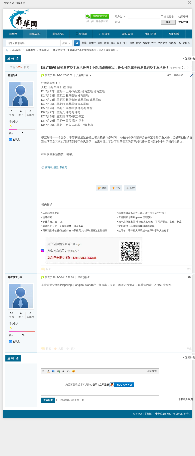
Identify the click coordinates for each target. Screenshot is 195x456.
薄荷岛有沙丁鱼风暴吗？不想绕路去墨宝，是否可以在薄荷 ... (85, 50)
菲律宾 (63, 167)
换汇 (125, 42)
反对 (73, 348)
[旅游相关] (48, 67)
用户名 (118, 16)
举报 (189, 269)
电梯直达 (178, 75)
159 (23, 335)
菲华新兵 (14, 121)
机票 (132, 42)
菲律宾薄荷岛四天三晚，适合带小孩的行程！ (142, 213)
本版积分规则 (185, 399)
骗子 (119, 42)
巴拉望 (146, 42)
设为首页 (9, 2)
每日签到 (150, 33)
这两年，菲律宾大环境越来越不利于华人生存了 (143, 230)
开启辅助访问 (186, 3)
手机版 (148, 413)
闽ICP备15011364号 (178, 413)
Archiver (137, 413)
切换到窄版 (189, 3)
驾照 (100, 42)
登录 (95, 384)
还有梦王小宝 (15, 277)
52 (11, 313)
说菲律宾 (47, 217)
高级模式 (152, 371)
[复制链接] (175, 67)
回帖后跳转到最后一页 (70, 400)
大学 (153, 42)
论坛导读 (127, 33)
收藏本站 (20, 2)
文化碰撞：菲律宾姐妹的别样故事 (136, 226)
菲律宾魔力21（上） (53, 221)
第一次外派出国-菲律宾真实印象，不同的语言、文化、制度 (150, 221)
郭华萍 (92, 42)
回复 (48, 269)
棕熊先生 (13, 75)
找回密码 (183, 16)
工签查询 (81, 33)
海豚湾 (172, 42)
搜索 (64, 43)
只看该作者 (82, 75)
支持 (61, 348)
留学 (138, 42)
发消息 (16, 139)
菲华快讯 (58, 33)
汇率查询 (104, 33)
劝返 (106, 42)
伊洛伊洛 (162, 42)
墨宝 (56, 167)
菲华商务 (30, 50)
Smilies (73, 371)
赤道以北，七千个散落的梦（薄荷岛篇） (64, 226)
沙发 (189, 277)
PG (179, 42)
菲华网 (13, 33)
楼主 (169, 75)
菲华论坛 (35, 33)
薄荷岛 (48, 167)
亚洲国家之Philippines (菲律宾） (135, 217)
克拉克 (186, 42)
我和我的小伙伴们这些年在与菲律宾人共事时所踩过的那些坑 (75, 230)
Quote (63, 371)
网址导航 (174, 33)
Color (48, 371)
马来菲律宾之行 (51, 213)
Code (68, 371)
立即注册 (183, 22)
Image (53, 371)
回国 (112, 42)
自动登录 (167, 16)
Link (58, 371)
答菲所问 (44, 50)
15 (22, 133)
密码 (117, 22)
